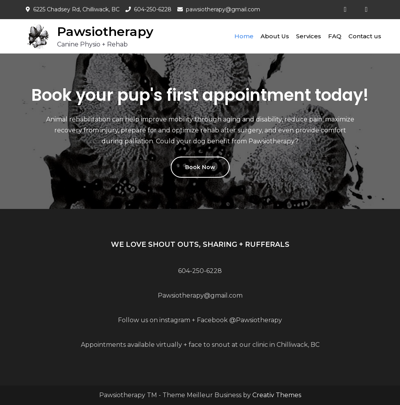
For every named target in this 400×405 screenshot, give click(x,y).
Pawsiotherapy (105, 31)
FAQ (334, 36)
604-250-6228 (152, 9)
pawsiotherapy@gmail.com (223, 9)
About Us (275, 36)
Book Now (200, 167)
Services (308, 36)
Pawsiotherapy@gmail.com (200, 295)
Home (244, 36)
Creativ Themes (276, 395)
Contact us (364, 36)
